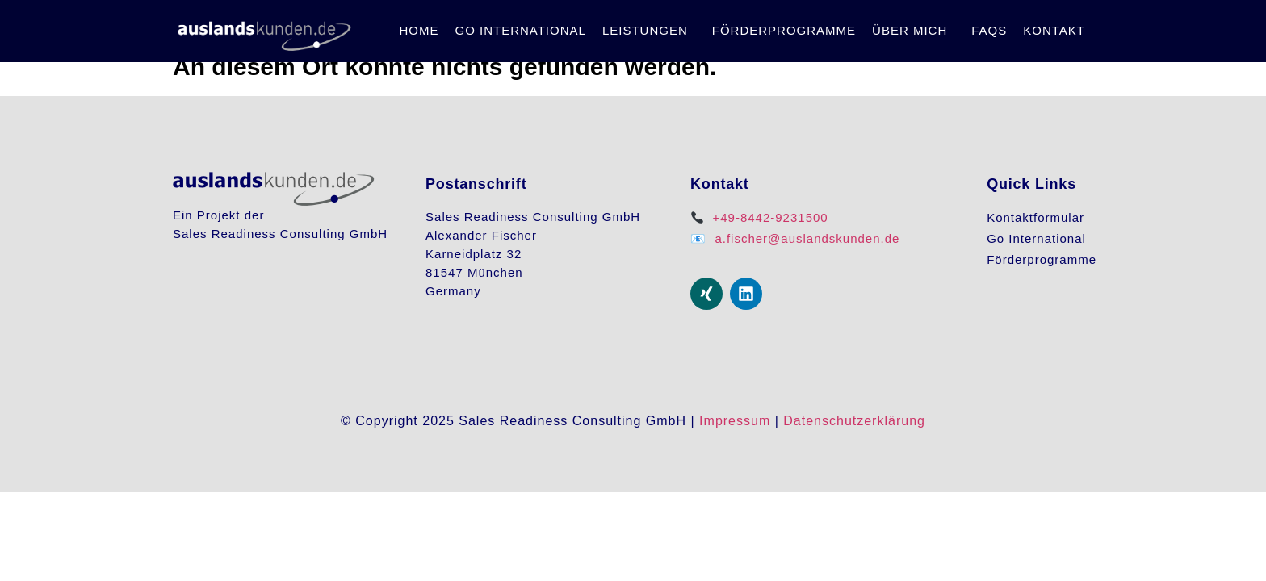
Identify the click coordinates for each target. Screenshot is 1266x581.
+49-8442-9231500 (770, 217)
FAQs (989, 30)
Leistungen (645, 30)
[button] (649, 30)
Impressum (734, 421)
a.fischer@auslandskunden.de (807, 238)
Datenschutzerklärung (854, 421)
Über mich (909, 30)
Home (418, 30)
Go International (520, 30)
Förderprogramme (784, 30)
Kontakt (1054, 30)
